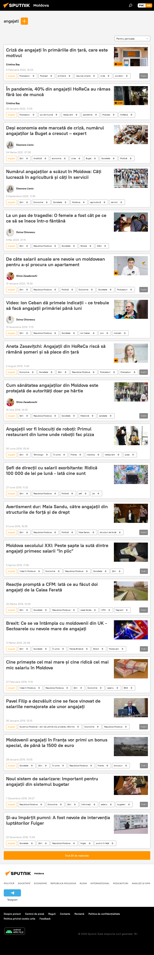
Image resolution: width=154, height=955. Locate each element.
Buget (88, 158)
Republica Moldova (42, 246)
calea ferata (85, 610)
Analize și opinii (142, 883)
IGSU (99, 246)
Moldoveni (114, 648)
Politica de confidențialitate (104, 913)
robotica (91, 454)
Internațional (99, 883)
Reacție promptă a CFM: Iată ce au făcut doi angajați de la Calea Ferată (52, 587)
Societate (105, 158)
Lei (93, 493)
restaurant (68, 114)
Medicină (84, 415)
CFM (103, 610)
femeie (83, 246)
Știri (21, 158)
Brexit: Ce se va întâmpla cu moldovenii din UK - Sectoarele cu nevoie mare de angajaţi (56, 626)
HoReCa (124, 114)
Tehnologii (38, 454)
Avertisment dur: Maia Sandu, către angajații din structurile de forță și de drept (57, 509)
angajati (11, 21)
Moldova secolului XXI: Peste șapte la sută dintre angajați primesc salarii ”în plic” (57, 548)
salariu (110, 687)
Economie (38, 202)
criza (102, 75)
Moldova (76, 202)
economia (56, 158)
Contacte (65, 913)
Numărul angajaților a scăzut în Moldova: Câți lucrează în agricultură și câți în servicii (53, 174)
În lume (57, 454)
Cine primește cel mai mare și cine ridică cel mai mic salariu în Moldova (57, 664)
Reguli (52, 913)
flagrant (119, 610)
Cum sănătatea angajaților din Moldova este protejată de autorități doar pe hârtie (52, 388)
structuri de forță (108, 532)
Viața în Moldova (27, 571)
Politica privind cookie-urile (19, 918)
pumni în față (102, 843)
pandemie (87, 114)
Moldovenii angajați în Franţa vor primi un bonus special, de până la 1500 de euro (56, 742)
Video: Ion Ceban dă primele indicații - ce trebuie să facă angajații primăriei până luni (57, 305)
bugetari (121, 804)
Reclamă (79, 913)
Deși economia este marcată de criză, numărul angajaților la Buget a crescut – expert (55, 130)
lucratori (119, 75)
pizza (127, 454)
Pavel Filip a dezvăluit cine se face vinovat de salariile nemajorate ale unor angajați (53, 703)
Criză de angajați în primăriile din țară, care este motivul (57, 52)
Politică (123, 158)
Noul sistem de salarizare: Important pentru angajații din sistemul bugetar (52, 781)
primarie (62, 75)
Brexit (96, 648)
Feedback (45, 918)
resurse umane (83, 75)
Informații (86, 804)
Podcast (44, 75)
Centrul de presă (34, 913)
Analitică (37, 158)
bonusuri (118, 765)
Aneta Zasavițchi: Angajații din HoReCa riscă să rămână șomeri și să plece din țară (56, 349)
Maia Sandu (84, 532)
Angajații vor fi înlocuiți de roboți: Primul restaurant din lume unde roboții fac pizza (50, 431)
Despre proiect (12, 913)
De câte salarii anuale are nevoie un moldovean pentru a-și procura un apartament (55, 261)
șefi (80, 493)
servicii (114, 202)
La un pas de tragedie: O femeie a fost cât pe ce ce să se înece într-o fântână (56, 218)
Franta (74, 454)
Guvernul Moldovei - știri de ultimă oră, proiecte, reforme (47, 726)
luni (102, 333)
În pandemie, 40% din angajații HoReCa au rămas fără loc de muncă (58, 91)
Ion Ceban (85, 333)
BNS (126, 687)
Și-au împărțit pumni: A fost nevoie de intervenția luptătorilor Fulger (58, 820)
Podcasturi (25, 75)
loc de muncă (46, 114)
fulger (83, 843)
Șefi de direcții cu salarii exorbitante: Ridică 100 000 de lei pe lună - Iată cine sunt (51, 470)
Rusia (83, 883)
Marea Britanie (76, 648)
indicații (117, 333)
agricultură (95, 202)
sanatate (103, 415)
